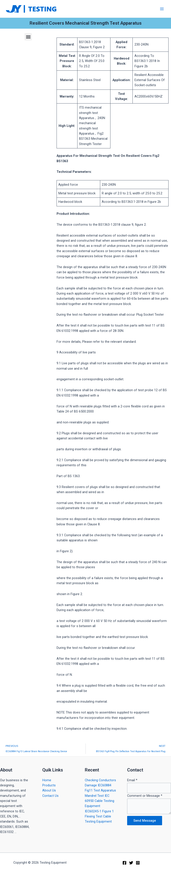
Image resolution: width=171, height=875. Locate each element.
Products (49, 785)
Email (132, 780)
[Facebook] (124, 863)
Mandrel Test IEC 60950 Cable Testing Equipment (99, 801)
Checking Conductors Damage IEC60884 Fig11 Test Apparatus (100, 785)
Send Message (144, 821)
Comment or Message (144, 796)
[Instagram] (138, 863)
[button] (28, 36)
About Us (49, 790)
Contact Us (50, 796)
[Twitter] (131, 863)
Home (46, 780)
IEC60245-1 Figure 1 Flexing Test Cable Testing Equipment (99, 816)
